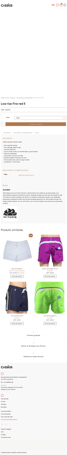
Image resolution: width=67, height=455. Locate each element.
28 (19, 175)
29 (21, 175)
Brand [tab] (37, 132)
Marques (3, 404)
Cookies (3, 434)
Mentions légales (6, 429)
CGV (2, 432)
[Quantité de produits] (3, 124)
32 (27, 175)
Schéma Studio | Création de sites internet (14, 452)
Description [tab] (7, 132)
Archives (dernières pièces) (9, 419)
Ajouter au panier (35, 124)
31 (25, 175)
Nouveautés (4, 399)
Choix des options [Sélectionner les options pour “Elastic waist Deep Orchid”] (50, 276)
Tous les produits (6, 411)
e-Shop (3, 401)
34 (31, 175)
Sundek (50, 271)
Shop (7, 97)
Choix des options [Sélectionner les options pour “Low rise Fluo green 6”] (50, 323)
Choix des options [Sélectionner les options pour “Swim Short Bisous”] (17, 276)
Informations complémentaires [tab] (22, 132)
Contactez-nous (6, 437)
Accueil (3, 97)
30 (23, 175)
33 (29, 175)
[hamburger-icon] (53, 5)
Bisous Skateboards (17, 271)
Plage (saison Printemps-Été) (25, 97)
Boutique (4, 407)
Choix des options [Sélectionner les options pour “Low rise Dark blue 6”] (17, 323)
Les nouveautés (6, 414)
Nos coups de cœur (7, 416)
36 (33, 175)
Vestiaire (12, 97)
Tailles (8, 117)
